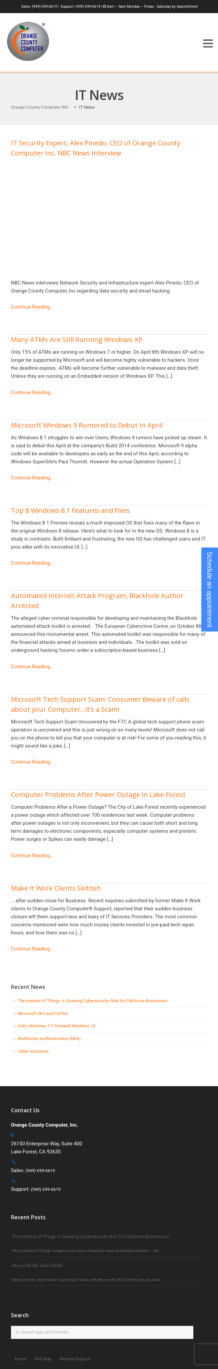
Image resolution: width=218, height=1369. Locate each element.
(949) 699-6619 (44, 6)
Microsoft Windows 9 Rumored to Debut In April (86, 425)
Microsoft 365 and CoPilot (43, 1013)
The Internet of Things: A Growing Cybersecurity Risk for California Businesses (93, 1000)
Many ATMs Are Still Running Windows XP (76, 339)
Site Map (43, 1358)
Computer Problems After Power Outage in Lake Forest (98, 794)
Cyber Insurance (33, 1051)
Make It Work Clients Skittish (56, 888)
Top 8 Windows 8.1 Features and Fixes (70, 510)
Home (21, 1358)
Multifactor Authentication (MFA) (49, 1038)
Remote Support (75, 1358)
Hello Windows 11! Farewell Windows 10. (57, 1025)
